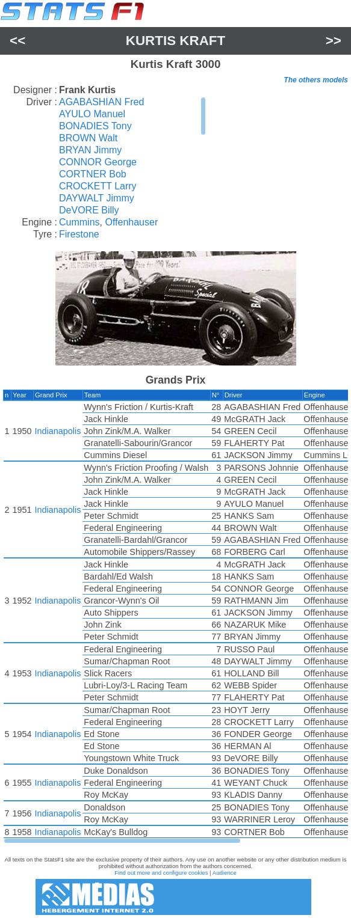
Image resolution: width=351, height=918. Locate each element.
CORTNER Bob (92, 174)
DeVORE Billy (89, 210)
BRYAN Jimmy (90, 150)
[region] (133, 156)
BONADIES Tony (95, 126)
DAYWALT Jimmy (96, 198)
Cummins (79, 222)
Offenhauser (131, 222)
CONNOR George (98, 162)
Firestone (79, 234)
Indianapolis (58, 431)
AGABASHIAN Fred (101, 102)
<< (17, 40)
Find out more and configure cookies (161, 872)
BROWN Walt (88, 138)
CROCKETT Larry (98, 186)
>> (333, 40)
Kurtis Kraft (175, 40)
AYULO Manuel (92, 114)
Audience (225, 872)
